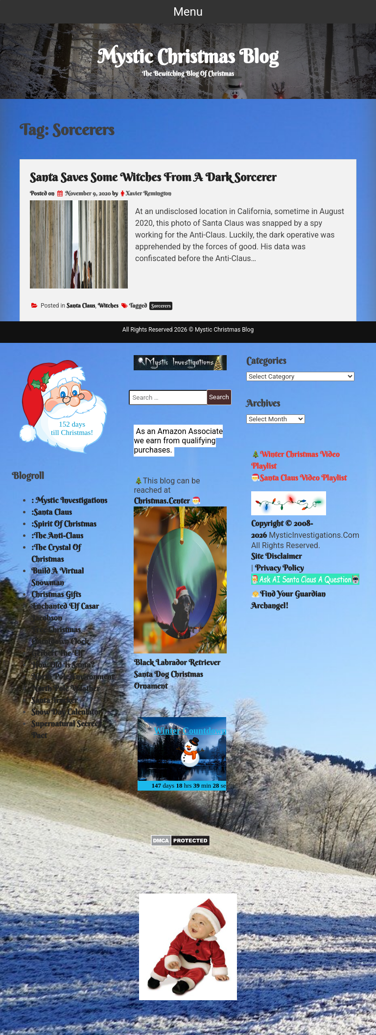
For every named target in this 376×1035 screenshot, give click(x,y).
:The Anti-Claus (57, 535)
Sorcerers (160, 306)
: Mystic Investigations (69, 500)
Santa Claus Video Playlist (299, 477)
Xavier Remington (148, 193)
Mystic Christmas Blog (188, 56)
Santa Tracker (54, 700)
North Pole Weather (65, 688)
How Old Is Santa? (63, 665)
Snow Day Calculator (66, 712)
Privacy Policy (279, 568)
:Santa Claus (51, 512)
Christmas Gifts (56, 594)
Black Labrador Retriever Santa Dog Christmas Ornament (177, 674)
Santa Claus (81, 305)
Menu (188, 12)
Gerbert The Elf (57, 653)
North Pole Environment (72, 676)
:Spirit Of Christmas (63, 524)
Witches (108, 305)
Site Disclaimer (276, 556)
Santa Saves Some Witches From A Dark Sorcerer (153, 176)
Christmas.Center (161, 500)
